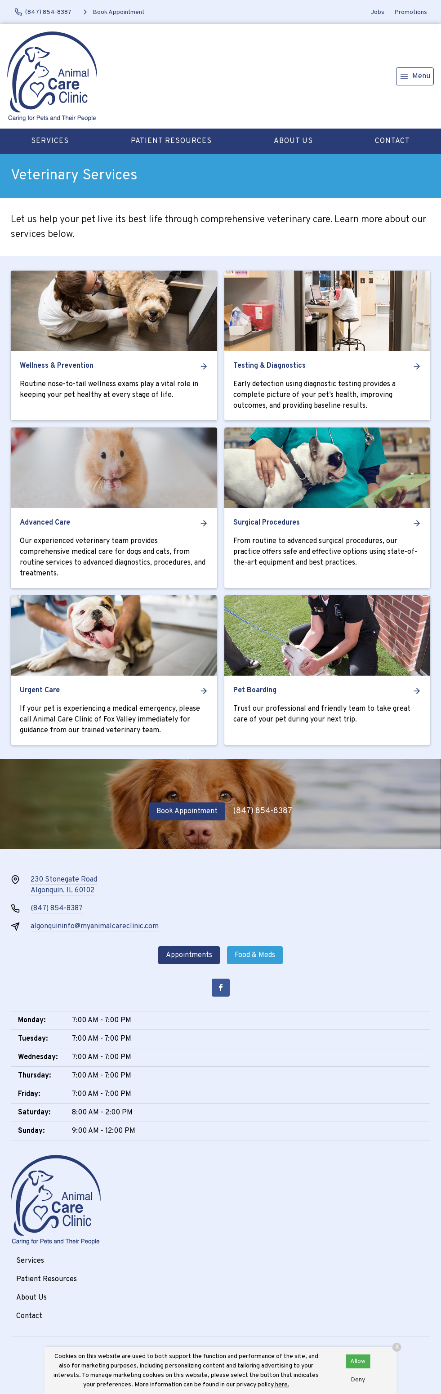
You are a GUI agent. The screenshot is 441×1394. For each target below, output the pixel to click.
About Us (293, 141)
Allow (357, 1361)
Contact (392, 141)
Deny (358, 1380)
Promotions (410, 12)
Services (50, 141)
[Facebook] (221, 988)
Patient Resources (171, 141)
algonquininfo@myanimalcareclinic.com (95, 926)
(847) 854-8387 (262, 811)
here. (282, 1385)
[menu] (415, 76)
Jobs (377, 12)
